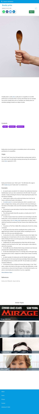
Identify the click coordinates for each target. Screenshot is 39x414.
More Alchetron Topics (7, 272)
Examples (12, 126)
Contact (3, 403)
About (2, 391)
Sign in (32, 11)
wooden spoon (7, 202)
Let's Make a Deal (16, 220)
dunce (5, 161)
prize (13, 96)
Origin (5, 126)
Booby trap (7, 185)
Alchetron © (5, 407)
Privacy (3, 399)
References (20, 126)
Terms (2, 395)
